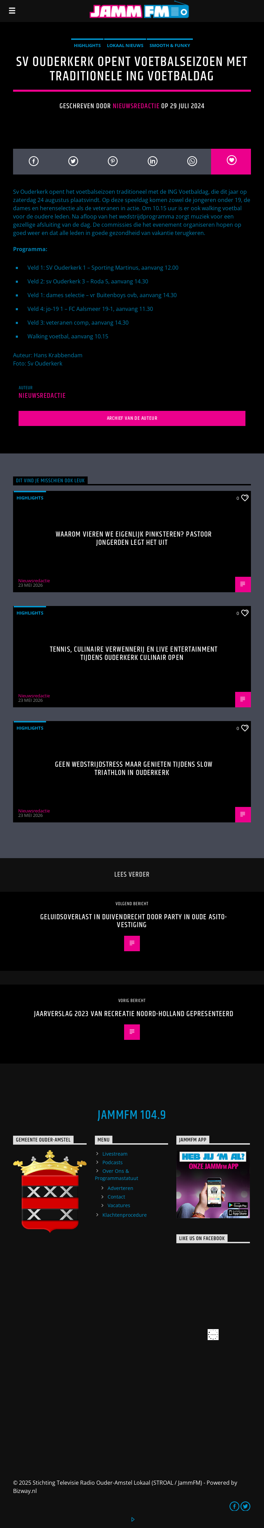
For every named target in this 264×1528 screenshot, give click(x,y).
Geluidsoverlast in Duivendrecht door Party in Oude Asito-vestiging (134, 921)
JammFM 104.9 (132, 1115)
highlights (87, 45)
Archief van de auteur (132, 418)
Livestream (115, 1153)
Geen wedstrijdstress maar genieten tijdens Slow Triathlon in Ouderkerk (133, 769)
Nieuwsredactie (136, 106)
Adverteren (120, 1188)
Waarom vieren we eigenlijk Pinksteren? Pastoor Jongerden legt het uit (134, 538)
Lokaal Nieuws (125, 45)
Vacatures (119, 1205)
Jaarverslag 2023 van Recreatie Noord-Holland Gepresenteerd (134, 1014)
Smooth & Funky (170, 45)
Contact (116, 1196)
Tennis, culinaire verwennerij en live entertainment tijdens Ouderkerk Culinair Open (134, 653)
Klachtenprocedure (124, 1215)
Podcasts (112, 1162)
